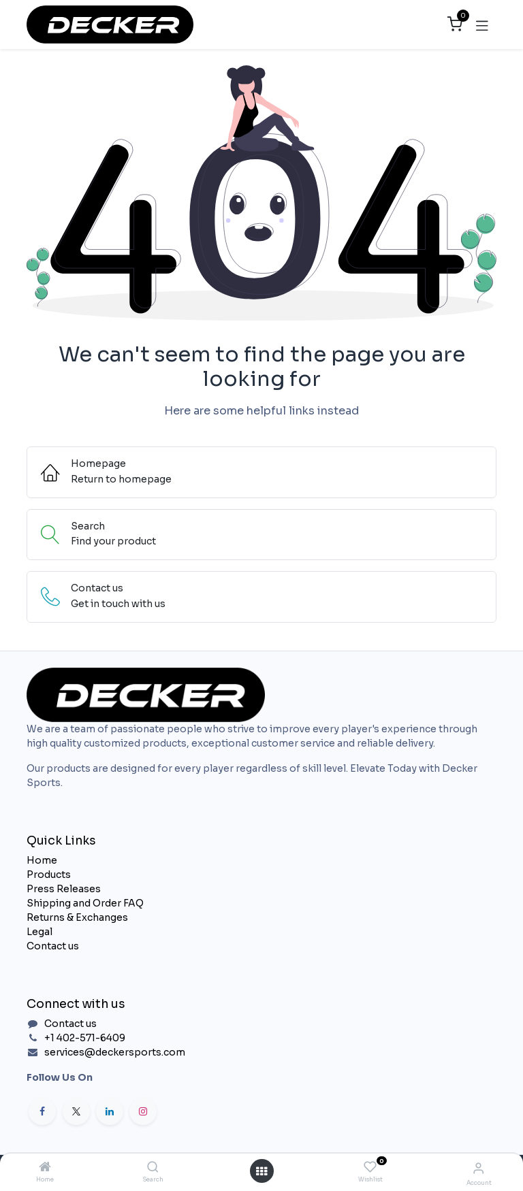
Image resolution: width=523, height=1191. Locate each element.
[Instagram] (143, 1111)
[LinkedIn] (109, 1111)
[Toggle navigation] (482, 24)
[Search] (152, 1168)
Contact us (53, 946)
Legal (39, 932)
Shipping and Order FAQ (85, 903)
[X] (76, 1111)
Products (49, 874)
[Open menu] (261, 1171)
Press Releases (64, 889)
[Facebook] (42, 1111)
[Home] (45, 1168)
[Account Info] (478, 1168)
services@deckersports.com (114, 1052)
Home (42, 860)
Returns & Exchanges (77, 917)
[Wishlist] (370, 1167)
